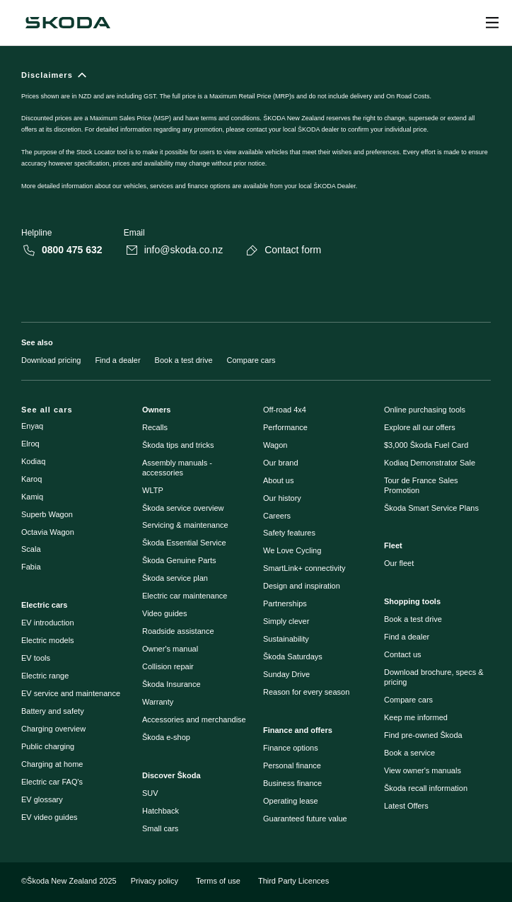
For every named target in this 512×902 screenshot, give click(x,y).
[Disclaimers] (256, 138)
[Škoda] (68, 22)
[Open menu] (492, 22)
